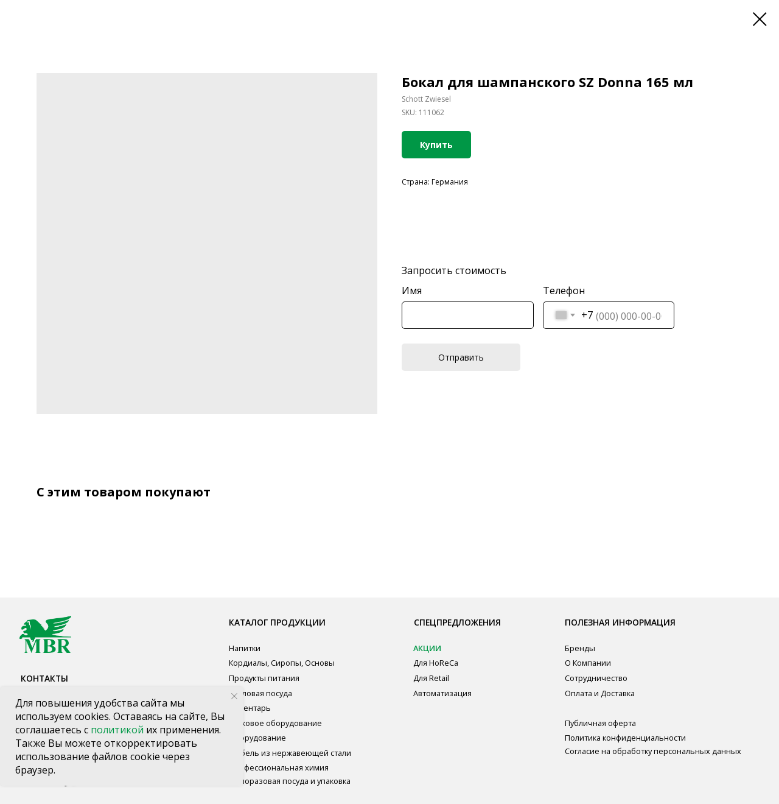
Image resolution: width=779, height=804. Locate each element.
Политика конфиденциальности (625, 737)
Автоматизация (442, 693)
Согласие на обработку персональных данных (653, 751)
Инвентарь (250, 707)
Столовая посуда (260, 693)
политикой (118, 729)
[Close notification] (234, 696)
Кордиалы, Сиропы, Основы (282, 662)
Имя (412, 290)
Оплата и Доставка (600, 693)
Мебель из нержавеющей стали (290, 752)
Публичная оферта (600, 723)
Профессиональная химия (279, 767)
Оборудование (257, 737)
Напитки (244, 648)
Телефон (564, 290)
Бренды (580, 648)
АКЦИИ (427, 648)
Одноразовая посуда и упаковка (290, 780)
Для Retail (431, 677)
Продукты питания (264, 677)
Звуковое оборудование (275, 723)
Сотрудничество (596, 677)
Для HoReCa (435, 662)
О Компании (588, 662)
